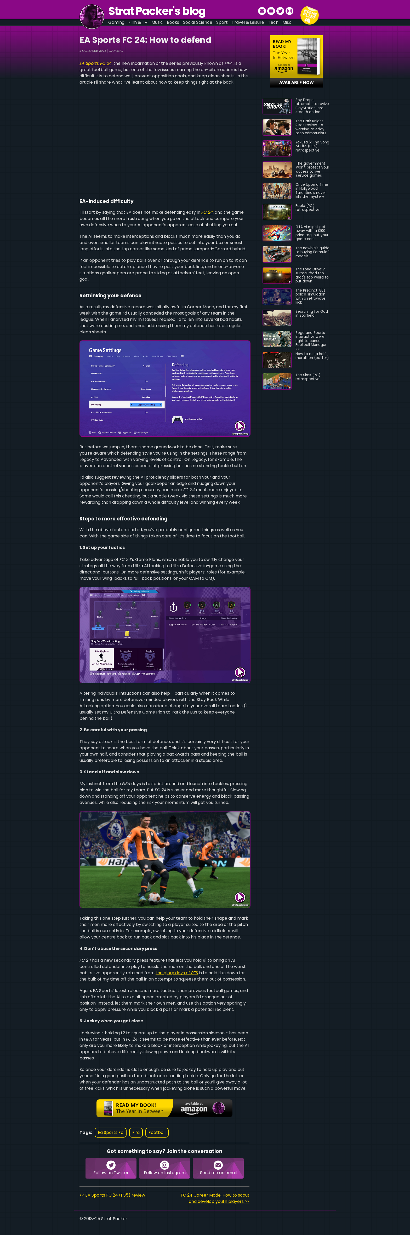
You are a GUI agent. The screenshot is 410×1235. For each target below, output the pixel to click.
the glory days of (177, 973)
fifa (136, 1132)
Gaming (116, 51)
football (157, 1132)
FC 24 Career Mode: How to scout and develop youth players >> (215, 1198)
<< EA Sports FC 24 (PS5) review (112, 1195)
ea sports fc (110, 1132)
